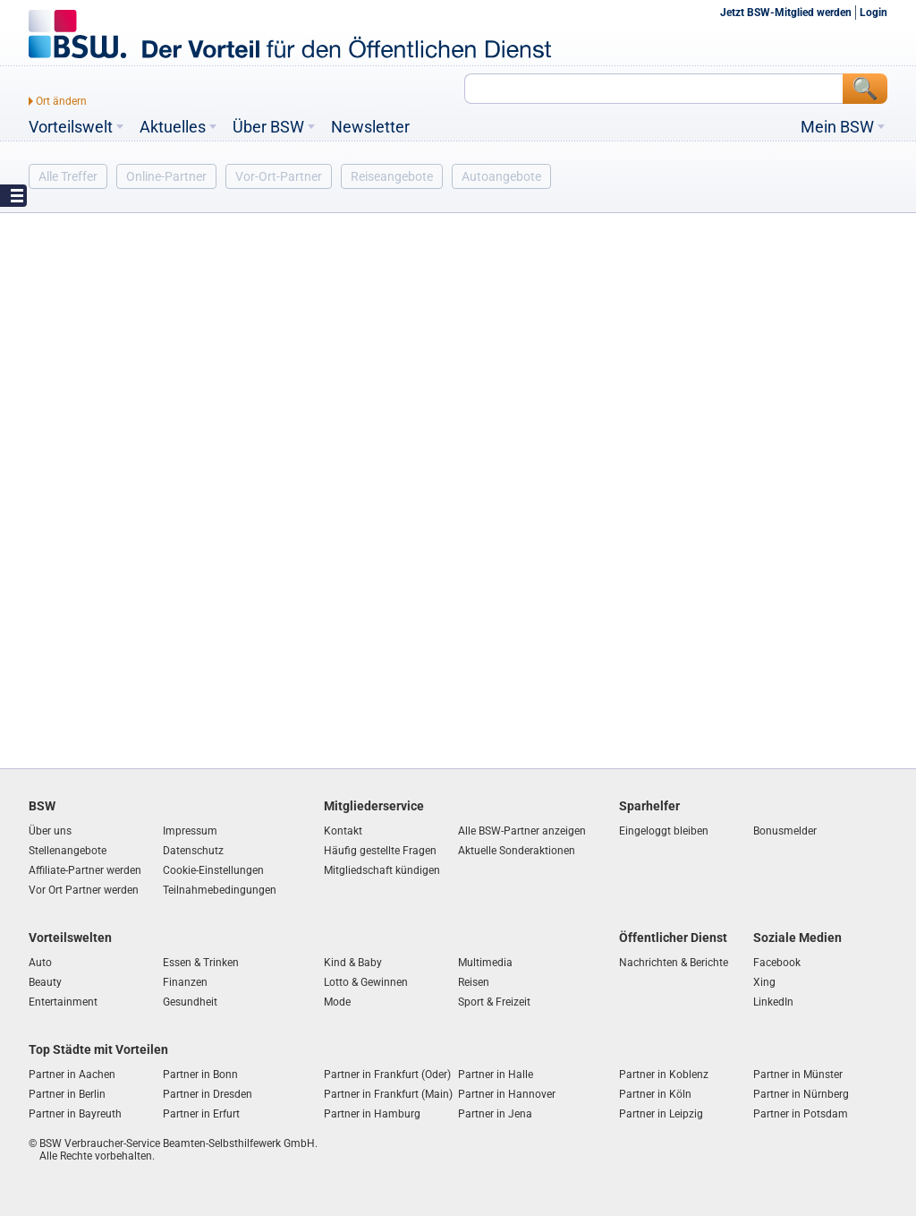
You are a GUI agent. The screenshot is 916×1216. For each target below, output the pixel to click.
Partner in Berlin (67, 1094)
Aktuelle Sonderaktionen (516, 850)
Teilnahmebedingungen (219, 890)
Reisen (473, 982)
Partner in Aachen (72, 1074)
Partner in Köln (655, 1094)
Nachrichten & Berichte (673, 962)
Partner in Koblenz (663, 1074)
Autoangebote (501, 176)
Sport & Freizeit (494, 1002)
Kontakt (343, 831)
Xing (764, 982)
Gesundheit (190, 1002)
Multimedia (485, 962)
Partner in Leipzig (661, 1114)
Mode (337, 1002)
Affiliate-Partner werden (85, 870)
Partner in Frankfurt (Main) (388, 1094)
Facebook (777, 962)
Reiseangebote (392, 176)
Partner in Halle (495, 1074)
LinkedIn (773, 1002)
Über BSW (268, 127)
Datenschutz (193, 850)
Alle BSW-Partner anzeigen (522, 831)
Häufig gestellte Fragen (380, 850)
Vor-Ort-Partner (278, 176)
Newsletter (370, 127)
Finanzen (185, 982)
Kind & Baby (353, 962)
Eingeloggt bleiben (663, 831)
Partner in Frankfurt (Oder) (387, 1074)
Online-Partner (166, 176)
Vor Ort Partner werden (84, 890)
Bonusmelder (785, 831)
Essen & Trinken (201, 962)
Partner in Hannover (507, 1094)
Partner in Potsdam (800, 1114)
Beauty (45, 982)
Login (873, 12)
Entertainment (63, 1002)
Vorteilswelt (71, 127)
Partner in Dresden (207, 1094)
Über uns (50, 831)
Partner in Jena (495, 1114)
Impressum (190, 831)
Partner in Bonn (200, 1074)
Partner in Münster (798, 1074)
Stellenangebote (67, 850)
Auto (40, 962)
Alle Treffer (68, 176)
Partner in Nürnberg (801, 1094)
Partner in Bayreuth (75, 1114)
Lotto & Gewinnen (366, 982)
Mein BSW (837, 127)
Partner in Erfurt (201, 1114)
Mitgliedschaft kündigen (382, 870)
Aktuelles (173, 127)
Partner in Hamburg (372, 1114)
